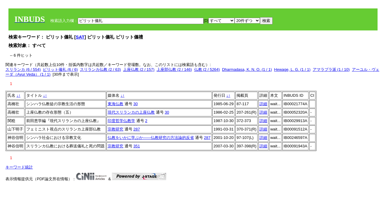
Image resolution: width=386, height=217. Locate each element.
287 (136, 129)
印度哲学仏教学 (121, 120)
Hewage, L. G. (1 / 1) (292, 69)
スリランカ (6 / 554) (23, 69)
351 (136, 146)
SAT (80, 36)
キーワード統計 (19, 167)
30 (135, 104)
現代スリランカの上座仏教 (131, 112)
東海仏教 (115, 104)
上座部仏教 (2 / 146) (174, 69)
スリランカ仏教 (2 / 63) (100, 69)
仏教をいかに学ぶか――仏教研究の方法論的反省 (151, 137)
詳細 (263, 104)
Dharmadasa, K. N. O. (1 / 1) (247, 69)
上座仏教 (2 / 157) (138, 69)
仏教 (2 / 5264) (207, 69)
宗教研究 (115, 129)
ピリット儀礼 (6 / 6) (60, 69)
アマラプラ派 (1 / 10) (331, 69)
